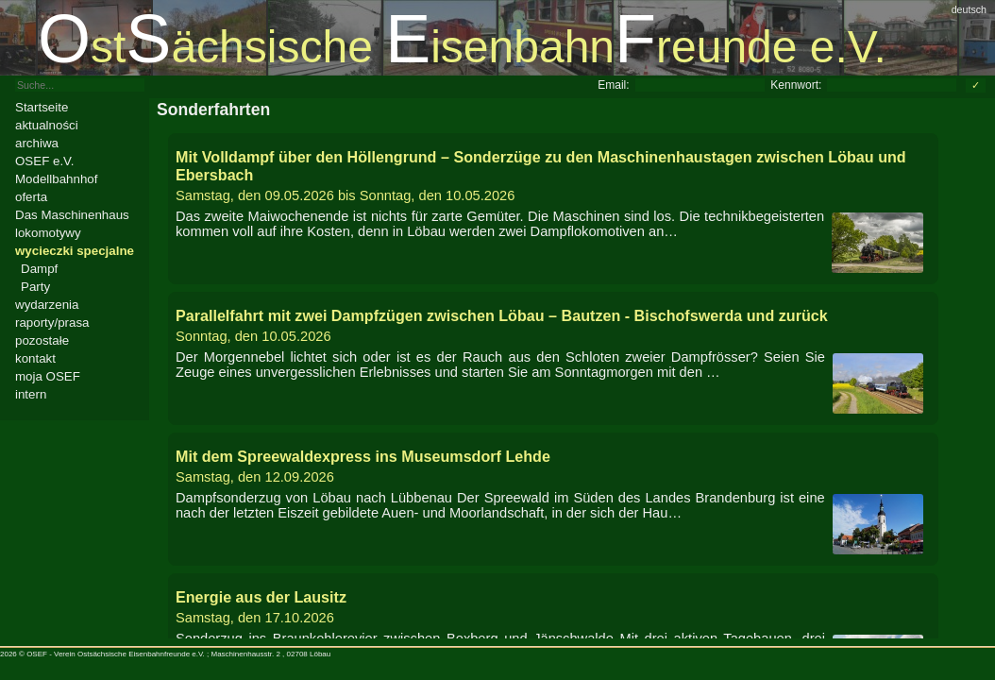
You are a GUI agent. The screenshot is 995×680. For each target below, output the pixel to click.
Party (35, 287)
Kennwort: (795, 85)
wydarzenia (46, 305)
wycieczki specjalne (74, 251)
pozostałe (42, 340)
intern (30, 394)
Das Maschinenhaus (72, 215)
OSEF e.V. (44, 161)
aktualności (46, 125)
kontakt (35, 358)
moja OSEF (47, 376)
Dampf (39, 269)
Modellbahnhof (56, 179)
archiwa (37, 143)
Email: (613, 85)
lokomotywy (48, 233)
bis (553, 175)
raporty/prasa (52, 322)
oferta (31, 197)
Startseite (41, 107)
